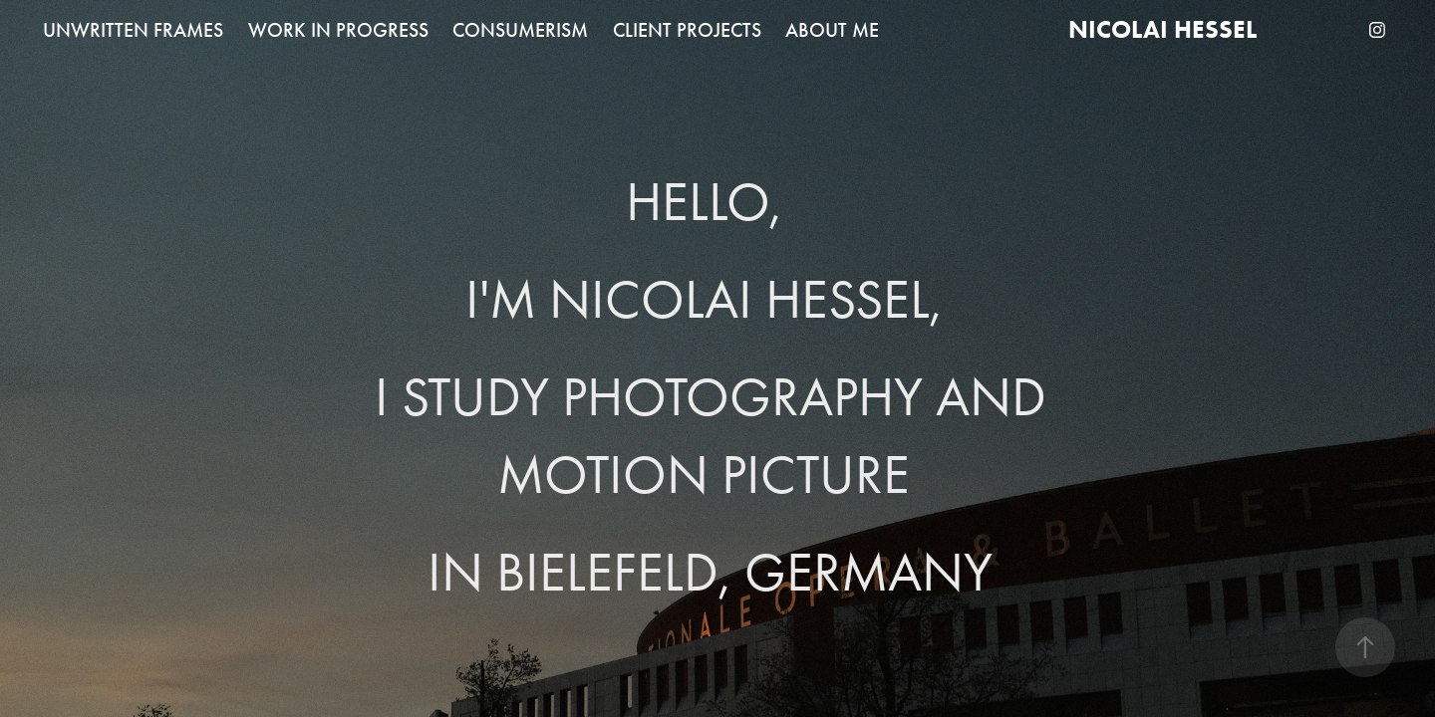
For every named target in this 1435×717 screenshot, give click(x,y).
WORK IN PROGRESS (338, 30)
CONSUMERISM (520, 30)
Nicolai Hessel (1162, 29)
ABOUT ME (832, 30)
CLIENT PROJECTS (687, 30)
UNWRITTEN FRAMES (133, 30)
